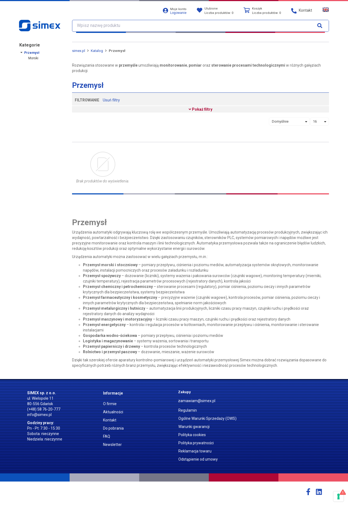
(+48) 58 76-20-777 (43, 409)
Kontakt (109, 420)
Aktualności (113, 412)
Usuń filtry (111, 100)
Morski (33, 58)
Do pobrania (113, 428)
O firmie (110, 404)
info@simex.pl (39, 414)
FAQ (106, 436)
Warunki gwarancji (194, 426)
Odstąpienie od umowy (198, 459)
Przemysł (31, 53)
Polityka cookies (192, 435)
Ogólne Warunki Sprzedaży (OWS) (207, 418)
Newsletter (112, 444)
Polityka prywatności (196, 443)
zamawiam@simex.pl (196, 401)
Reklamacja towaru (195, 451)
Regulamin (187, 410)
